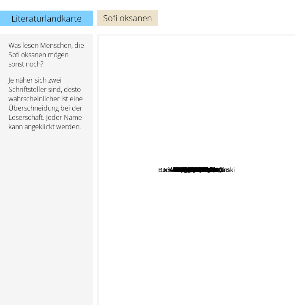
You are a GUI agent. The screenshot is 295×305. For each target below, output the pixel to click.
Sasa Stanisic (199, 225)
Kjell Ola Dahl (224, 169)
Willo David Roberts (209, 157)
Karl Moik (208, 195)
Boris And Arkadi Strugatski (246, 176)
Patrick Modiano (235, 120)
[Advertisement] (46, 182)
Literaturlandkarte (46, 18)
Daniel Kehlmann (256, 129)
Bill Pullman (177, 154)
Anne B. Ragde (207, 121)
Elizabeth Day (247, 226)
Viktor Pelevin (224, 60)
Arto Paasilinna (133, 151)
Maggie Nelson (129, 103)
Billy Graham (172, 176)
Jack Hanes (198, 202)
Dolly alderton (215, 246)
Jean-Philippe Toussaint (146, 213)
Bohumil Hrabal (195, 77)
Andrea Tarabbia (180, 129)
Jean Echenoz (166, 243)
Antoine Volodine (170, 162)
